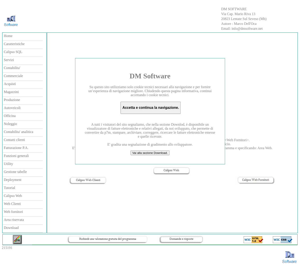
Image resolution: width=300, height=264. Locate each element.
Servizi (9, 60)
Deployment (12, 180)
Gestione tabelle (15, 172)
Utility (8, 164)
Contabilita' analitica (18, 132)
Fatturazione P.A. (16, 148)
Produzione (12, 100)
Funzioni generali (16, 156)
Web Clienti (12, 204)
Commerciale (13, 76)
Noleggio (10, 124)
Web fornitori (13, 212)
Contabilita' (12, 68)
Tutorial (9, 188)
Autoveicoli (12, 108)
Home (8, 36)
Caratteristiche (14, 44)
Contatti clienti (14, 140)
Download (11, 228)
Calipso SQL (13, 52)
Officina (10, 116)
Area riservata (14, 220)
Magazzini (11, 92)
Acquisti (10, 84)
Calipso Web (13, 196)
